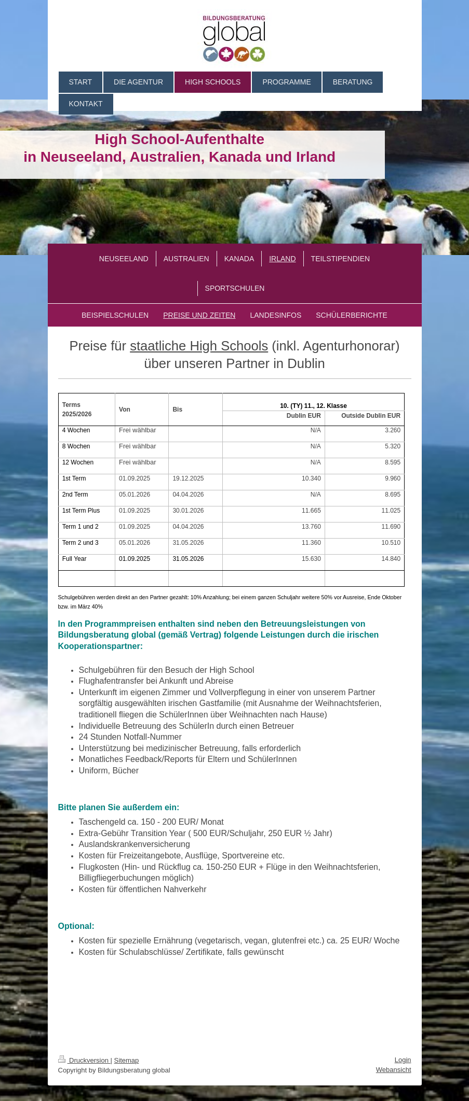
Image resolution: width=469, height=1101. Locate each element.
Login (403, 1060)
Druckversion (84, 1060)
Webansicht (393, 1070)
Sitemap (126, 1060)
